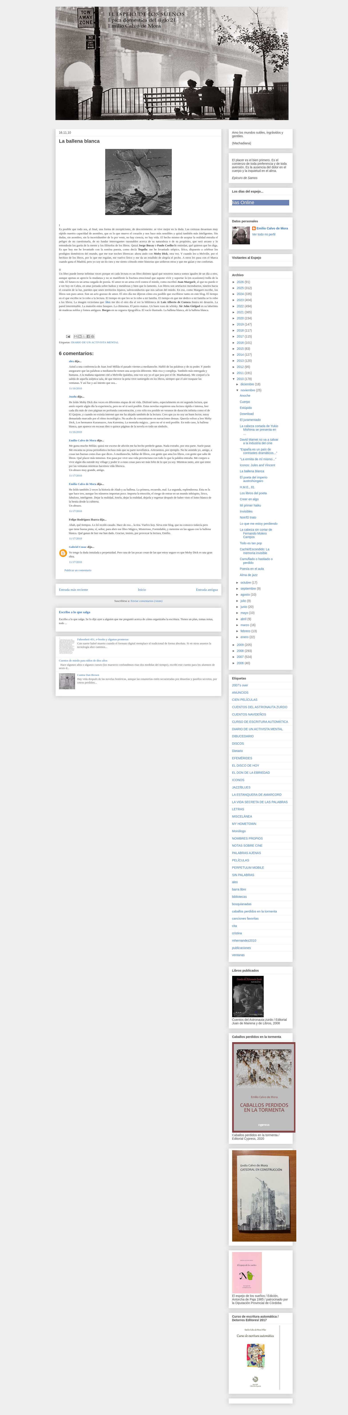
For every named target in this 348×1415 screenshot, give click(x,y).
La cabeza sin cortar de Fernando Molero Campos (256, 533)
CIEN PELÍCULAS (244, 699)
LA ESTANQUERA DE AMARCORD (257, 794)
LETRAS (238, 809)
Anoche (245, 395)
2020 (241, 318)
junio (244, 607)
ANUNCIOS (240, 692)
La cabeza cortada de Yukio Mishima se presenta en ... (259, 429)
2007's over (240, 685)
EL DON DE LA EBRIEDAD (251, 772)
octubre (246, 582)
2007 (241, 657)
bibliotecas (239, 896)
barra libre (239, 889)
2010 (241, 379)
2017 (241, 336)
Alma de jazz (248, 575)
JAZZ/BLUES (241, 787)
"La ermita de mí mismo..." (258, 459)
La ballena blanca (252, 471)
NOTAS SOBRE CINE (247, 845)
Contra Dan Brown (88, 675)
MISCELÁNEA (242, 816)
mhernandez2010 (244, 940)
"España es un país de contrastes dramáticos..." (258, 451)
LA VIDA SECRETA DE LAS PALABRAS (260, 802)
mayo (245, 613)
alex (71, 361)
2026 (241, 282)
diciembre (248, 384)
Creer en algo (249, 499)
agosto (246, 594)
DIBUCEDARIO (243, 736)
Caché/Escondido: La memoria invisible (254, 551)
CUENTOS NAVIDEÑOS (249, 714)
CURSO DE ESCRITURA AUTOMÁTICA (260, 722)
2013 (241, 360)
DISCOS (238, 743)
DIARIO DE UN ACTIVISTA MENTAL (95, 342)
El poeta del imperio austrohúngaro (253, 479)
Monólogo (239, 831)
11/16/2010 (75, 388)
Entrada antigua (207, 589)
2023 (241, 300)
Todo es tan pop (251, 543)
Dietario (237, 751)
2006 (241, 663)
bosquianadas (241, 904)
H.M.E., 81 (247, 487)
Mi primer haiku (250, 505)
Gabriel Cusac (78, 547)
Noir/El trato (248, 517)
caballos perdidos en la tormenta (254, 911)
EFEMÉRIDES (242, 758)
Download (246, 414)
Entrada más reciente (73, 589)
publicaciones (241, 948)
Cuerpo (245, 402)
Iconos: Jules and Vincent (257, 465)
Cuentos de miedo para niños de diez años (83, 660)
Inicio (142, 589)
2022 (241, 306)
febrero (246, 631)
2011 (241, 373)
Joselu (73, 396)
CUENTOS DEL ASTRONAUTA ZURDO (259, 707)
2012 (241, 367)
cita (234, 926)
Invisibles (246, 511)
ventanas (238, 955)
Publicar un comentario (78, 570)
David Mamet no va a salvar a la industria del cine (259, 441)
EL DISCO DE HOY (245, 765)
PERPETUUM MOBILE (248, 867)
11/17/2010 (75, 475)
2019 (241, 324)
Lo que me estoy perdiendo (258, 523)
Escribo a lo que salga (74, 612)
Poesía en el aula (252, 569)
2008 (241, 651)
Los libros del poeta (253, 493)
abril (244, 619)
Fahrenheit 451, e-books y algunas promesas (103, 639)
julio (244, 601)
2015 (241, 348)
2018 (241, 330)
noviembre (248, 390)
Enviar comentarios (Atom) (146, 601)
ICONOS (238, 780)
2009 (241, 645)
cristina (237, 933)
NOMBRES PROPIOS (247, 838)
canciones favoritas (245, 918)
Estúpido (246, 408)
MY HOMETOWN (244, 824)
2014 (241, 354)
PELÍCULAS (240, 860)
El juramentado (250, 420)
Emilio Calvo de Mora (82, 440)
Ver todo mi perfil (263, 234)
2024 (241, 294)
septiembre (249, 588)
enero (245, 637)
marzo (245, 625)
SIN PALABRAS (243, 875)
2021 (241, 312)
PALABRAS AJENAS (246, 853)
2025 (241, 288)
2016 (241, 342)
